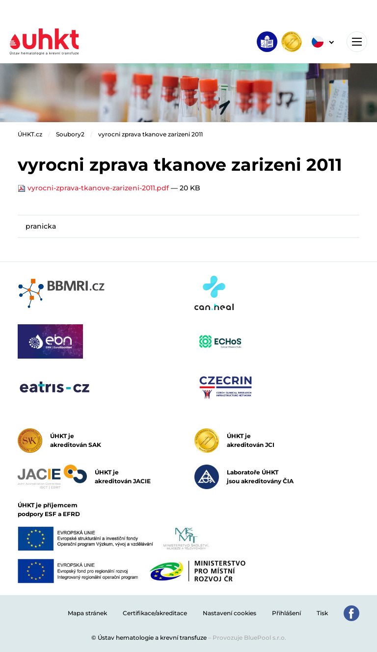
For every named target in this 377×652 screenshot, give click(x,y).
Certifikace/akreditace (155, 613)
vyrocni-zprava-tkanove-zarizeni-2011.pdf (94, 187)
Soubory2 (70, 134)
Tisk (322, 613)
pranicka (41, 226)
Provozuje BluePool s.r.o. (249, 637)
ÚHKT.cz (30, 134)
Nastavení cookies (229, 613)
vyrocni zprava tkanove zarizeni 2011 (150, 134)
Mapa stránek (87, 613)
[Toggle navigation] (357, 41)
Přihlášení (286, 613)
